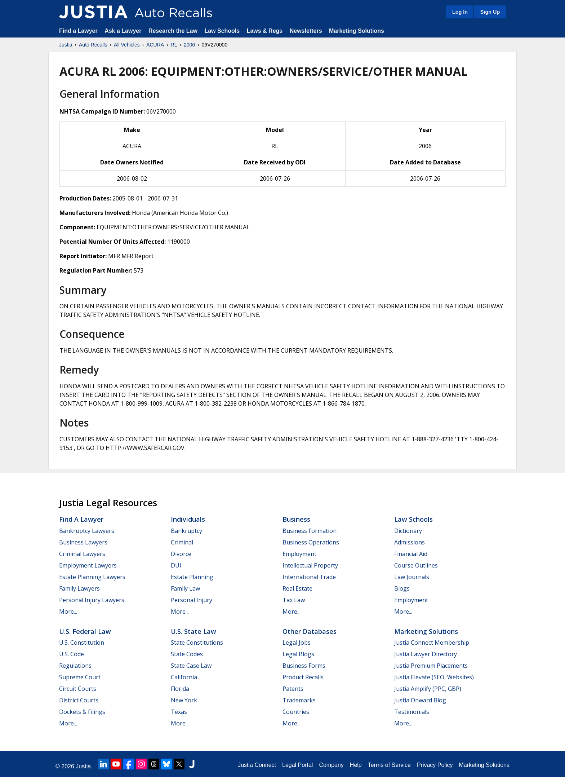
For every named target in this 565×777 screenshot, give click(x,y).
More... (68, 611)
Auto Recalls (93, 45)
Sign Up (490, 12)
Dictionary (408, 531)
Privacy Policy (435, 765)
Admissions (409, 542)
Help (356, 765)
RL (174, 45)
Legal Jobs (296, 642)
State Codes (187, 654)
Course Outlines (416, 565)
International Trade (309, 577)
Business (296, 519)
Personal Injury (191, 600)
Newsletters (306, 31)
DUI (176, 565)
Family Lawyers (79, 588)
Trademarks (299, 700)
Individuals (188, 519)
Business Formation (309, 531)
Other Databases (309, 631)
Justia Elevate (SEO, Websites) (434, 677)
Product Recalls (303, 677)
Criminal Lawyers (82, 554)
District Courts (78, 700)
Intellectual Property (310, 565)
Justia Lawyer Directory (425, 654)
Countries (295, 712)
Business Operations (310, 542)
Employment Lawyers (88, 565)
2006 (189, 45)
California (184, 677)
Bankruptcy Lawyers (86, 531)
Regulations (75, 666)
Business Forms (303, 666)
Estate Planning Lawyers (92, 577)
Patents (292, 689)
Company (331, 765)
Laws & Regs (265, 31)
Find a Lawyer (78, 31)
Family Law (185, 588)
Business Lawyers (83, 542)
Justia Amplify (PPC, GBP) (427, 689)
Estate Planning (192, 577)
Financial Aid (410, 554)
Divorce (181, 554)
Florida (180, 689)
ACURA (155, 45)
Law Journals (411, 577)
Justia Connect (257, 765)
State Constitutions (197, 642)
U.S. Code (71, 654)
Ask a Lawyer (123, 31)
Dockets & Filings (82, 712)
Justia (65, 45)
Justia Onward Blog (420, 700)
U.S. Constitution (81, 642)
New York (184, 700)
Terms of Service (389, 765)
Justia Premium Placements (431, 666)
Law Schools (222, 31)
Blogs (402, 588)
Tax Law (293, 600)
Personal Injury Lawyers (91, 600)
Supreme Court (80, 677)
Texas (179, 712)
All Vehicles (127, 45)
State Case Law (191, 666)
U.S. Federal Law (85, 631)
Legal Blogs (298, 654)
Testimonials (411, 712)
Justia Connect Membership (431, 642)
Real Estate (297, 588)
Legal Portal (297, 765)
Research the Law (172, 31)
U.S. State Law (193, 631)
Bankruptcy (186, 531)
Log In (460, 12)
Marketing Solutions (356, 31)
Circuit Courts (77, 689)
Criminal (182, 542)
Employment (299, 554)
